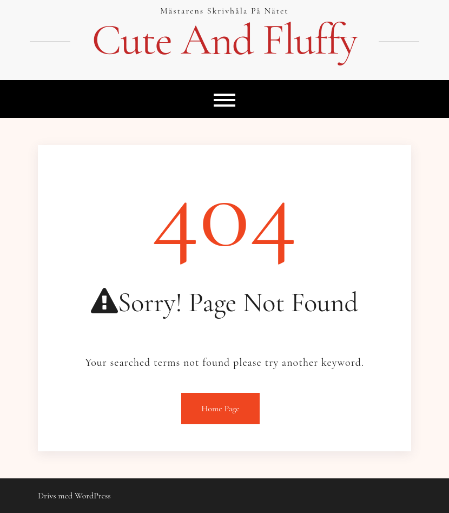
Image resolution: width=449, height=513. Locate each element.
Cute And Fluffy (224, 40)
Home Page (220, 408)
